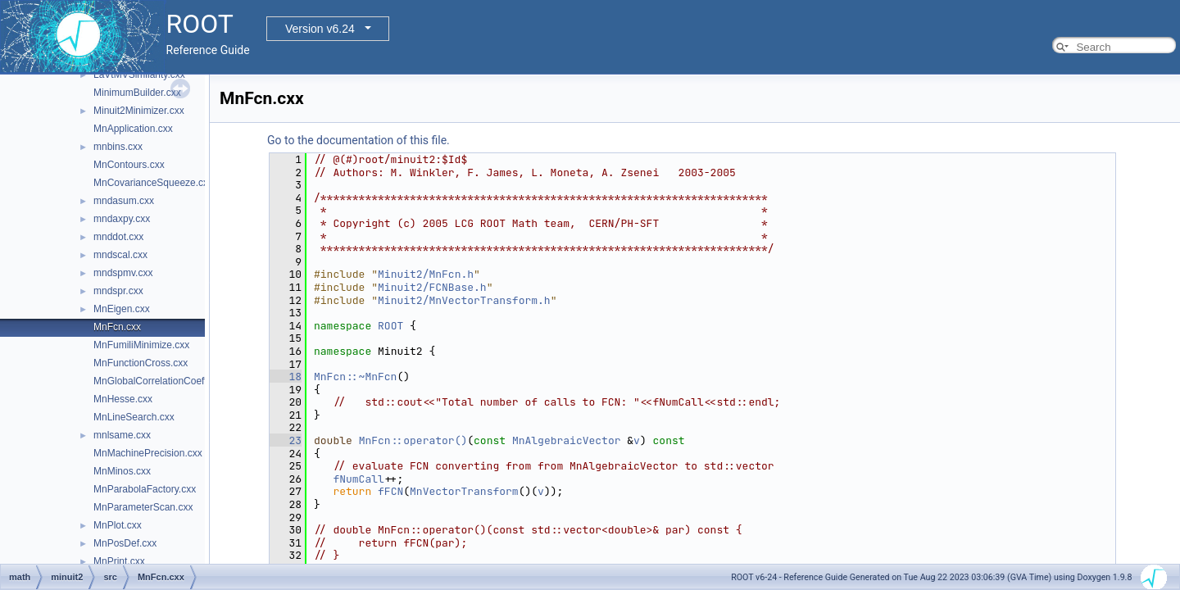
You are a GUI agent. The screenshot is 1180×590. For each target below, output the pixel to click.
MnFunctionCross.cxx (140, 363)
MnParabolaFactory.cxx (144, 489)
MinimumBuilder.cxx (137, 92)
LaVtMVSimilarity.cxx (139, 74)
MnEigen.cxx (121, 309)
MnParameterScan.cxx (143, 507)
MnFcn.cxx (117, 327)
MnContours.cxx (129, 164)
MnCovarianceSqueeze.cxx (153, 182)
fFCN (390, 491)
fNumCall (358, 479)
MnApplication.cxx (133, 128)
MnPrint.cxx (119, 561)
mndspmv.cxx (122, 273)
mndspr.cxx (118, 291)
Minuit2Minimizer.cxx (138, 110)
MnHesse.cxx (122, 399)
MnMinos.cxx (122, 471)
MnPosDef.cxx (125, 543)
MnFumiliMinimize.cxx (141, 345)
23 (286, 440)
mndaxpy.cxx (121, 219)
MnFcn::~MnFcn (355, 377)
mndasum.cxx (123, 200)
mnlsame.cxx (122, 435)
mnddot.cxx (118, 237)
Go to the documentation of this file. (358, 140)
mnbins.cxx (118, 146)
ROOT (390, 326)
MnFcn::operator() (413, 440)
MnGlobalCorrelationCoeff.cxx (159, 381)
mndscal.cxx (120, 255)
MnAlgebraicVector (566, 440)
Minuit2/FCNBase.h (432, 287)
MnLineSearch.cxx (134, 417)
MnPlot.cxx (117, 525)
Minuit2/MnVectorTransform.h (464, 300)
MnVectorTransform (464, 491)
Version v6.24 (320, 28)
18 (286, 377)
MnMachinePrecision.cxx (147, 453)
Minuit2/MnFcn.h (426, 274)
